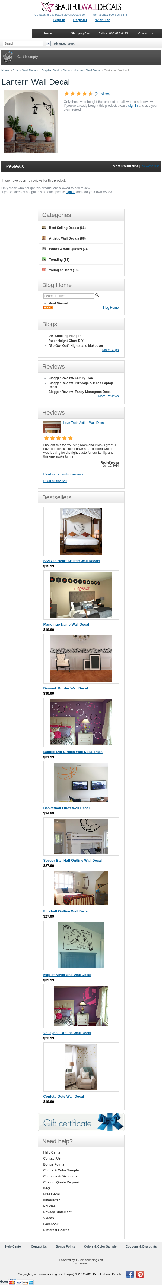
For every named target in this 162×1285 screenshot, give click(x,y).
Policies (49, 1206)
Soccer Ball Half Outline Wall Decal (72, 860)
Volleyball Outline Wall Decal (67, 1033)
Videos (48, 1218)
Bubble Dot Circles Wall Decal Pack (73, 752)
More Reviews (108, 396)
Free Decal (51, 1194)
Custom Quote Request (61, 1182)
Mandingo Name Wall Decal (66, 624)
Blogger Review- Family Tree (71, 378)
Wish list (102, 20)
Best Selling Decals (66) (64, 228)
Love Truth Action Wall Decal (84, 423)
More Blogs (110, 350)
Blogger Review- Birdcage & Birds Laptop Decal (81, 385)
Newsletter (51, 1200)
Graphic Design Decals (57, 70)
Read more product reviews (63, 474)
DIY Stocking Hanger (65, 336)
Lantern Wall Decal (88, 70)
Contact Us (52, 1158)
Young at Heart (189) (61, 270)
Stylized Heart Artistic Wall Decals (71, 561)
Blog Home (111, 308)
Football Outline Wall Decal (66, 911)
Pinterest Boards (56, 1230)
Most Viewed (58, 303)
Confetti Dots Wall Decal (63, 1096)
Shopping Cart (80, 33)
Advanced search (65, 43)
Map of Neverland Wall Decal (67, 975)
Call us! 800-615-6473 (113, 33)
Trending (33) (55, 259)
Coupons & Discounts (60, 1176)
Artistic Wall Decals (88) (64, 238)
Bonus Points (53, 1164)
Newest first (150, 166)
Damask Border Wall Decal (65, 688)
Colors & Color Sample (61, 1170)
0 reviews (103, 94)
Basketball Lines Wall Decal (66, 808)
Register (80, 20)
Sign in (59, 20)
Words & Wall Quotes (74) (65, 249)
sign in (133, 106)
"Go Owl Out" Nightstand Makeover (76, 346)
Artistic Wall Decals (25, 70)
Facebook (51, 1224)
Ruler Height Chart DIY (66, 341)
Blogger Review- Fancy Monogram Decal (80, 392)
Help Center (52, 1152)
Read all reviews (55, 481)
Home (5, 70)
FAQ (46, 1188)
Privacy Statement (57, 1212)
